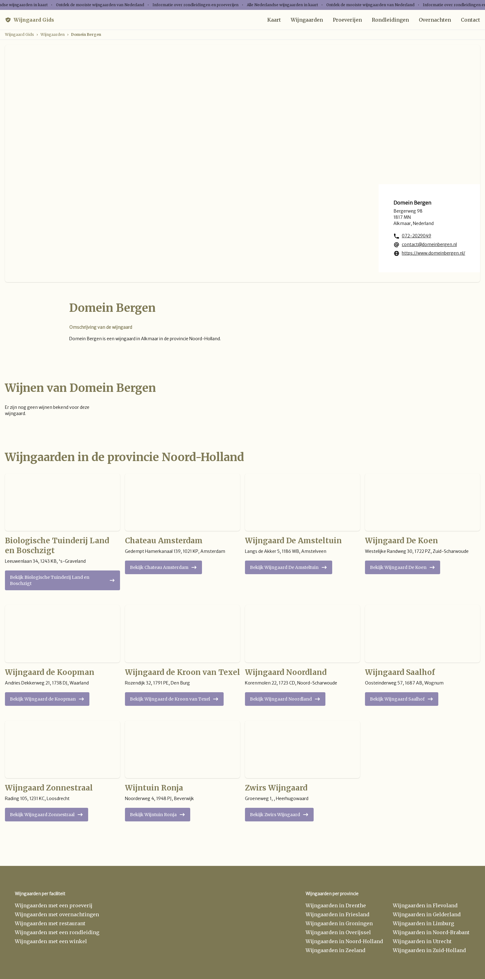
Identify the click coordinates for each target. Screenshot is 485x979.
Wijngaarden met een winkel (51, 941)
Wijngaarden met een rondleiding (57, 932)
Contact (470, 20)
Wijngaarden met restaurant (50, 923)
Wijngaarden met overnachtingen (57, 914)
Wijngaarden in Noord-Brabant (431, 932)
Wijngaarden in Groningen (339, 923)
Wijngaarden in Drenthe (336, 905)
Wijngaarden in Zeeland (335, 950)
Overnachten (435, 20)
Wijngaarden (307, 20)
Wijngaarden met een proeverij (53, 905)
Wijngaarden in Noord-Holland (344, 941)
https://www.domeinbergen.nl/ (433, 253)
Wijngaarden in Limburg (423, 923)
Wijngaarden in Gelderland (427, 914)
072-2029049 (416, 236)
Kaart (274, 20)
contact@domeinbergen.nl (429, 244)
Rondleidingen (390, 20)
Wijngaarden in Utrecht (422, 941)
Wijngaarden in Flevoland (425, 905)
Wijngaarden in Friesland (337, 914)
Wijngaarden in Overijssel (338, 932)
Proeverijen (347, 20)
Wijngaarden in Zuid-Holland (429, 950)
